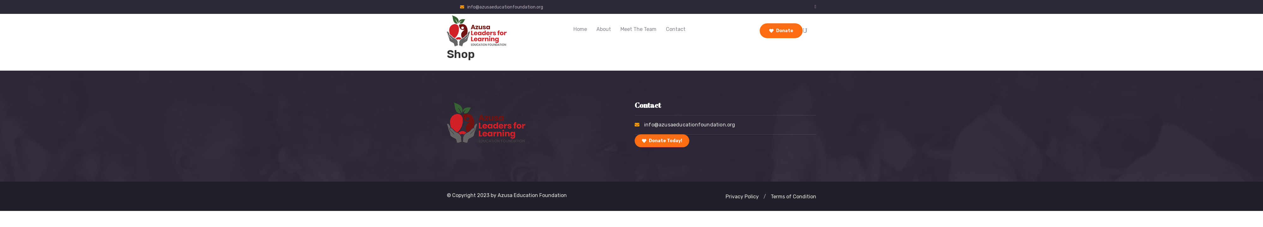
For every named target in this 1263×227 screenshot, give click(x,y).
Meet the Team (638, 29)
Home (580, 29)
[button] (764, 196)
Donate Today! (662, 140)
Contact (675, 29)
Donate (781, 30)
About (603, 29)
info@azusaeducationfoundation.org (505, 7)
